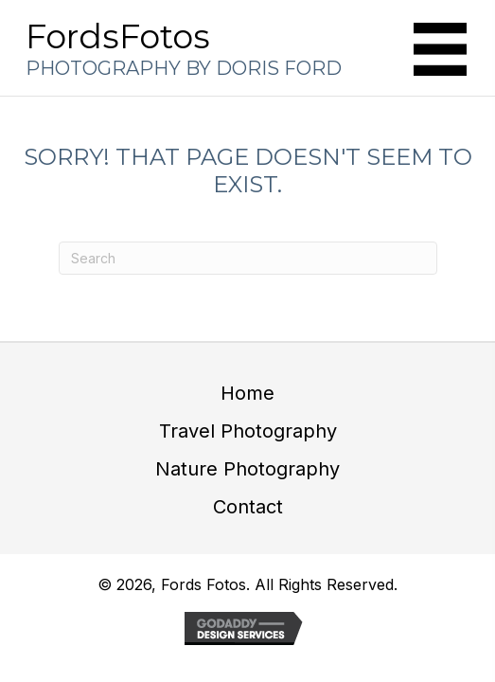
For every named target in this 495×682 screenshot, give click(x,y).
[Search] (248, 258)
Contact (248, 506)
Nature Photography (247, 468)
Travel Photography (248, 431)
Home (247, 393)
